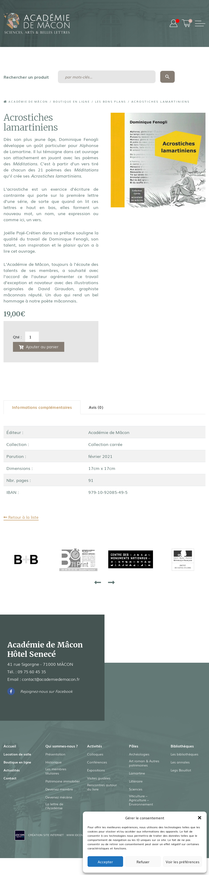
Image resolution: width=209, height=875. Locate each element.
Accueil (10, 747)
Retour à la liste (22, 518)
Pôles (134, 747)
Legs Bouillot (181, 771)
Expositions (96, 771)
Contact (10, 779)
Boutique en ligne (78, 101)
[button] (199, 817)
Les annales (180, 763)
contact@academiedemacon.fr (52, 680)
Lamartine (137, 774)
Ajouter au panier (43, 347)
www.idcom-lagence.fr (81, 842)
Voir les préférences (182, 861)
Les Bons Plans (120, 101)
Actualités (12, 771)
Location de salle (17, 755)
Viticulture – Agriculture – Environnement (141, 801)
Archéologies (139, 755)
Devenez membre (59, 796)
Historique (53, 769)
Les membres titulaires (55, 778)
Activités (94, 747)
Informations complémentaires (43, 408)
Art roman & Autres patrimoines (144, 764)
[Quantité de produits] (32, 337)
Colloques (95, 755)
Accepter (105, 861)
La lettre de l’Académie (54, 813)
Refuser (143, 861)
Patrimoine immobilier (62, 788)
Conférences (97, 763)
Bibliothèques (183, 747)
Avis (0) (99, 408)
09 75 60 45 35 (33, 673)
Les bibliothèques (184, 755)
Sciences (135, 790)
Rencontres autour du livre (102, 788)
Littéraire (136, 782)
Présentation (55, 761)
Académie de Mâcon (28, 101)
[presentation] (97, 583)
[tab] (43, 408)
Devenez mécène (58, 804)
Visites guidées (98, 779)
